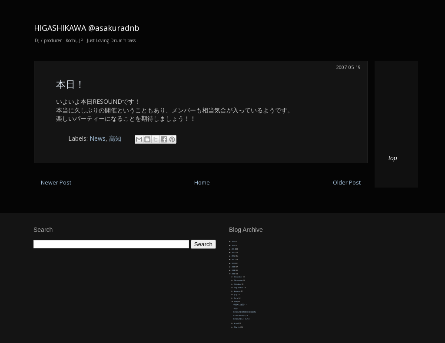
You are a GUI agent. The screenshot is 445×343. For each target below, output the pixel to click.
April (236, 323)
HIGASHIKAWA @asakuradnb (86, 28)
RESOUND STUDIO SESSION (244, 312)
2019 (234, 242)
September (239, 288)
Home (202, 182)
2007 (234, 274)
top (393, 158)
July (236, 295)
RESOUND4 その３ (240, 315)
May (236, 301)
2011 (234, 259)
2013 (234, 252)
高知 (115, 138)
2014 (234, 249)
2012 (234, 256)
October (238, 284)
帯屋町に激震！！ (240, 304)
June (236, 298)
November (238, 280)
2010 (234, 263)
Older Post (347, 182)
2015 (234, 245)
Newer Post (56, 182)
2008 (234, 270)
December (238, 277)
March (237, 327)
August (237, 291)
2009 (234, 267)
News (98, 138)
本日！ (70, 83)
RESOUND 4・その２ (241, 319)
